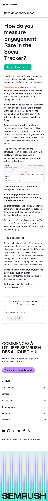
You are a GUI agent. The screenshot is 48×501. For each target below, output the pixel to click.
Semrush (6, 381)
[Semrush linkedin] (3, 430)
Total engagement (12, 87)
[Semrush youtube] (18, 430)
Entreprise (7, 394)
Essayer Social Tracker (17, 67)
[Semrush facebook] (23, 430)
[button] (19, 318)
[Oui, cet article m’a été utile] (10, 318)
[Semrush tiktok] (13, 430)
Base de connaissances (19, 13)
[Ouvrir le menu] (45, 4)
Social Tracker (15, 76)
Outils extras (8, 387)
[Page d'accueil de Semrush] (9, 4)
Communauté (8, 407)
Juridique (6, 413)
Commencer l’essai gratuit (18, 370)
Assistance (7, 401)
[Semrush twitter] (29, 430)
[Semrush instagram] (8, 430)
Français (6, 420)
